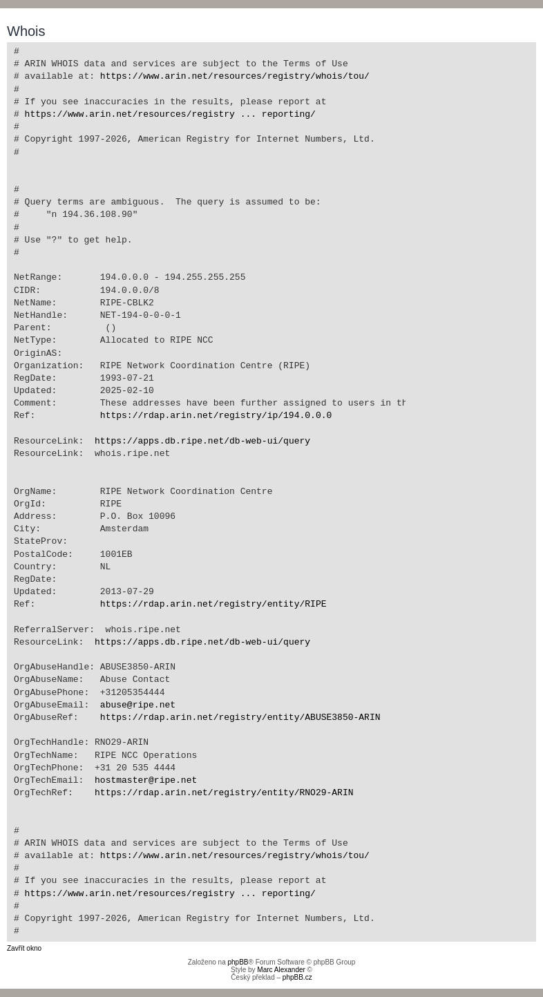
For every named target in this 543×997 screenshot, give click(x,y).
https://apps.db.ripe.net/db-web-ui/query (202, 441)
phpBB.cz (297, 977)
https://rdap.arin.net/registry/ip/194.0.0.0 (216, 416)
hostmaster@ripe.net (146, 781)
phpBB (237, 962)
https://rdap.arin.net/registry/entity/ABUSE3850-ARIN (240, 718)
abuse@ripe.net (137, 705)
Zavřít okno (24, 948)
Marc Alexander (281, 970)
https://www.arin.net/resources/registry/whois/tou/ (235, 76)
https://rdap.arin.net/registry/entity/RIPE (213, 604)
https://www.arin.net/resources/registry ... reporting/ (170, 114)
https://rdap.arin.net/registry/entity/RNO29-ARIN (224, 793)
